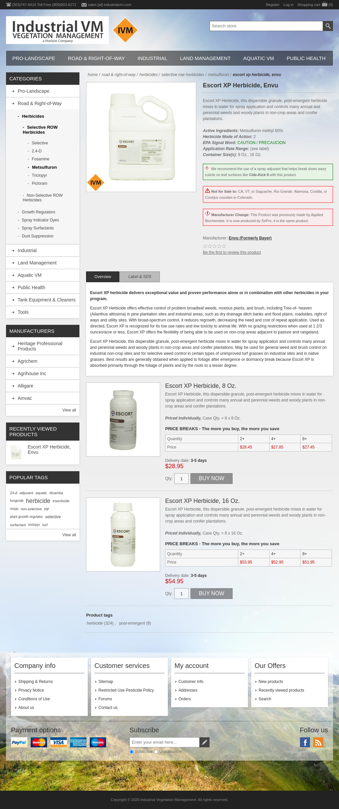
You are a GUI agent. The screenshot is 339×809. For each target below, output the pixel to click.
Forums (105, 699)
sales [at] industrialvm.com (109, 5)
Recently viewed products (281, 690)
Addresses (188, 690)
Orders (185, 699)
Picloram (39, 183)
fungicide (17, 501)
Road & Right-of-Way (96, 58)
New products (271, 681)
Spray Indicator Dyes (40, 220)
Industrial (152, 58)
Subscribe (143, 751)
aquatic (41, 493)
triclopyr (34, 525)
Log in (289, 5)
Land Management (205, 58)
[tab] (102, 276)
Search (265, 699)
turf (45, 525)
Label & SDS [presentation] (139, 276)
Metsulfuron (44, 167)
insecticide (61, 501)
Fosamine (40, 159)
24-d (13, 493)
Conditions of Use (34, 699)
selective (53, 517)
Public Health (306, 58)
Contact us (107, 707)
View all (69, 410)
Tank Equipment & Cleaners (47, 299)
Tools (23, 312)
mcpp (14, 509)
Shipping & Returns (35, 681)
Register (273, 5)
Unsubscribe (170, 751)
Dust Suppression (37, 236)
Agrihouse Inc (32, 373)
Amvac (25, 398)
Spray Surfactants (37, 228)
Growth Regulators (38, 212)
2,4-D (36, 151)
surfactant (18, 525)
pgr (46, 509)
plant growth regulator (26, 517)
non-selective (31, 509)
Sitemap (105, 681)
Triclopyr (39, 175)
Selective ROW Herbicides (40, 130)
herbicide (95, 623)
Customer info (191, 681)
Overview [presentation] (102, 276)
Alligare (25, 385)
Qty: (169, 478)
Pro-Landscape (33, 58)
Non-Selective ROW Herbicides (43, 197)
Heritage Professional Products (40, 346)
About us (26, 707)
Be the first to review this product (232, 252)
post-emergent (132, 623)
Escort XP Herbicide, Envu (49, 449)
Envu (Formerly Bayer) (250, 238)
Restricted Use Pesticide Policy (126, 690)
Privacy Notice (31, 690)
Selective (40, 143)
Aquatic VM (258, 58)
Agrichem (27, 361)
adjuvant (26, 493)
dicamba (56, 493)
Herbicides (33, 116)
